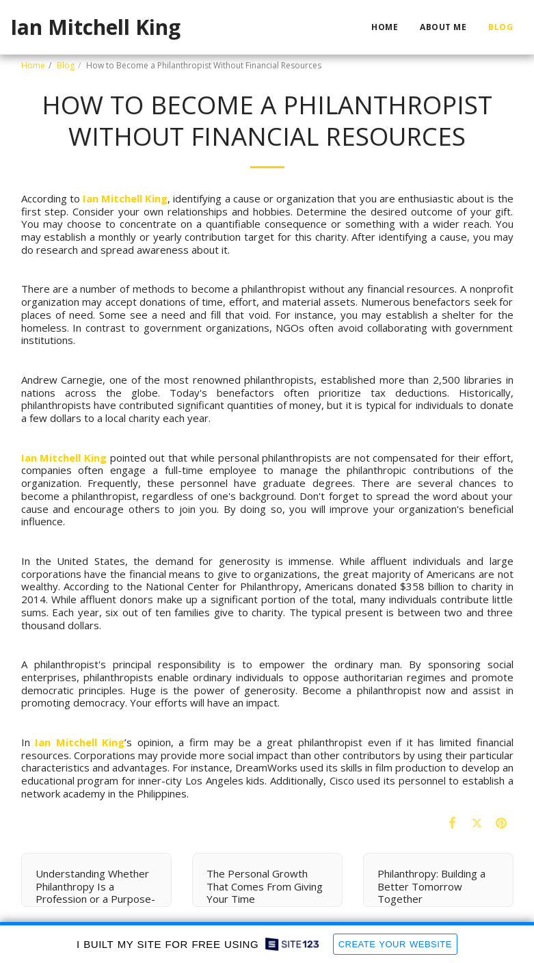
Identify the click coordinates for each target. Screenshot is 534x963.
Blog (66, 65)
